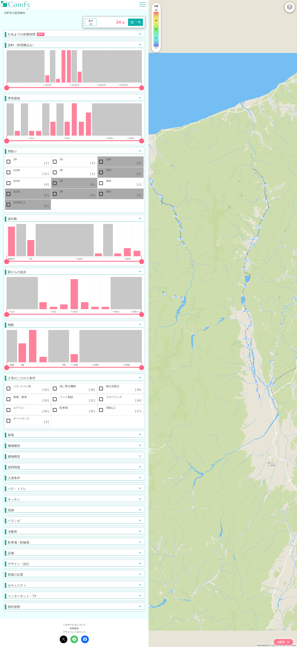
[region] (222, 323)
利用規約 (74, 628)
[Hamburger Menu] (143, 4)
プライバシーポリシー (74, 632)
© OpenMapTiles (262, 645)
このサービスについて (74, 624)
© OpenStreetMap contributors (283, 645)
